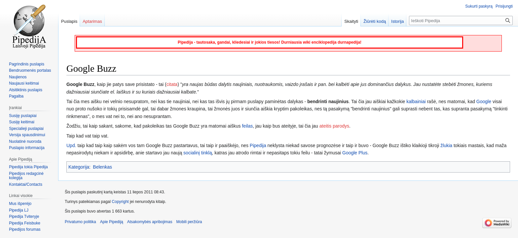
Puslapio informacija (26, 147)
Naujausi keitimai (24, 83)
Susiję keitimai (21, 122)
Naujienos (17, 77)
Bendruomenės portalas (30, 70)
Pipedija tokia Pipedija (28, 167)
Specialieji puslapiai (26, 128)
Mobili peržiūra (189, 221)
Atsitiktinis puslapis (25, 90)
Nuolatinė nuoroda (25, 141)
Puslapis (69, 21)
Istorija (397, 21)
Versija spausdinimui (27, 135)
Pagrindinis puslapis (26, 64)
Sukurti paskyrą (479, 6)
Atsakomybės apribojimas (149, 221)
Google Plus (354, 152)
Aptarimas (92, 21)
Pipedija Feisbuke (24, 223)
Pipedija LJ (18, 210)
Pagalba (16, 96)
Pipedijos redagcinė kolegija (26, 175)
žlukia (446, 145)
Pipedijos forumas (24, 229)
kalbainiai (416, 101)
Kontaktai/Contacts (25, 184)
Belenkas (102, 167)
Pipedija (258, 145)
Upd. (71, 145)
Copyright (120, 201)
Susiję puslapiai (22, 115)
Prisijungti (504, 6)
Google (483, 101)
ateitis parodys (334, 126)
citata (171, 84)
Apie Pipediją (111, 221)
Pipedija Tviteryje (24, 216)
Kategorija (78, 167)
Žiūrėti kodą (374, 21)
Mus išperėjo (20, 203)
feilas (247, 126)
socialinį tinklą (197, 152)
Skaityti (351, 21)
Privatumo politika (80, 221)
